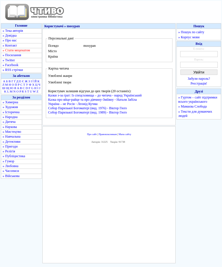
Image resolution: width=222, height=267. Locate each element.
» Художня (10, 107)
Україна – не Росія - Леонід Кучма (73, 104)
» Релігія (9, 151)
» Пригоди (10, 146)
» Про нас (10, 40)
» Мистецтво (12, 132)
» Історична (11, 112)
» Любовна (10, 166)
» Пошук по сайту (191, 32)
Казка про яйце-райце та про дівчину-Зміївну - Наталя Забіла (92, 100)
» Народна (10, 117)
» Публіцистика (14, 156)
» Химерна (10, 102)
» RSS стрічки (13, 70)
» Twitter (9, 60)
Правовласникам (108, 134)
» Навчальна (11, 136)
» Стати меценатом (16, 50)
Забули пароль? (199, 79)
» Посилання (12, 55)
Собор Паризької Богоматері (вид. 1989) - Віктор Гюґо (87, 112)
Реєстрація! (199, 83)
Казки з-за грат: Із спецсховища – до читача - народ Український (95, 95)
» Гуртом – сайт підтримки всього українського (197, 99)
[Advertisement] (126, 204)
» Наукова (10, 127)
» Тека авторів (13, 31)
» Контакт (10, 45)
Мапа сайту (125, 134)
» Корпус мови (189, 37)
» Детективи (11, 142)
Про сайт (92, 134)
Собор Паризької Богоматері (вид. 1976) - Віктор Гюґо (87, 108)
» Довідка (10, 35)
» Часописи (11, 171)
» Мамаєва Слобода (192, 106)
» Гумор (8, 161)
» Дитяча (9, 122)
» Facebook (10, 65)
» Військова (11, 176)
